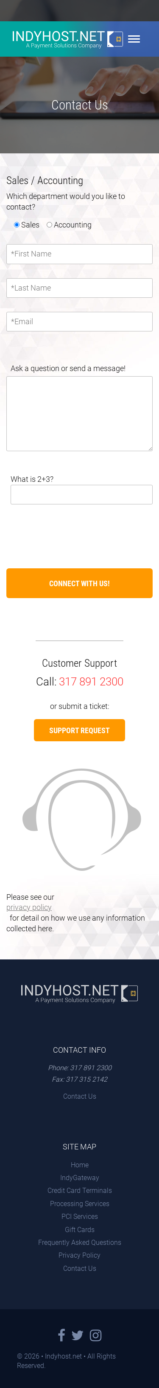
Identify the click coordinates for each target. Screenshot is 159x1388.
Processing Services (79, 1204)
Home (80, 1165)
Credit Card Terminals (79, 1190)
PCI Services (79, 1216)
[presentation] (70, 530)
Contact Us (79, 1096)
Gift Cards (80, 1230)
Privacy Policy (79, 1255)
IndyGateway (79, 1178)
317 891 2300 (91, 681)
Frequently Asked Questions (79, 1242)
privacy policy (29, 907)
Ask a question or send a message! (68, 368)
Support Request (79, 730)
